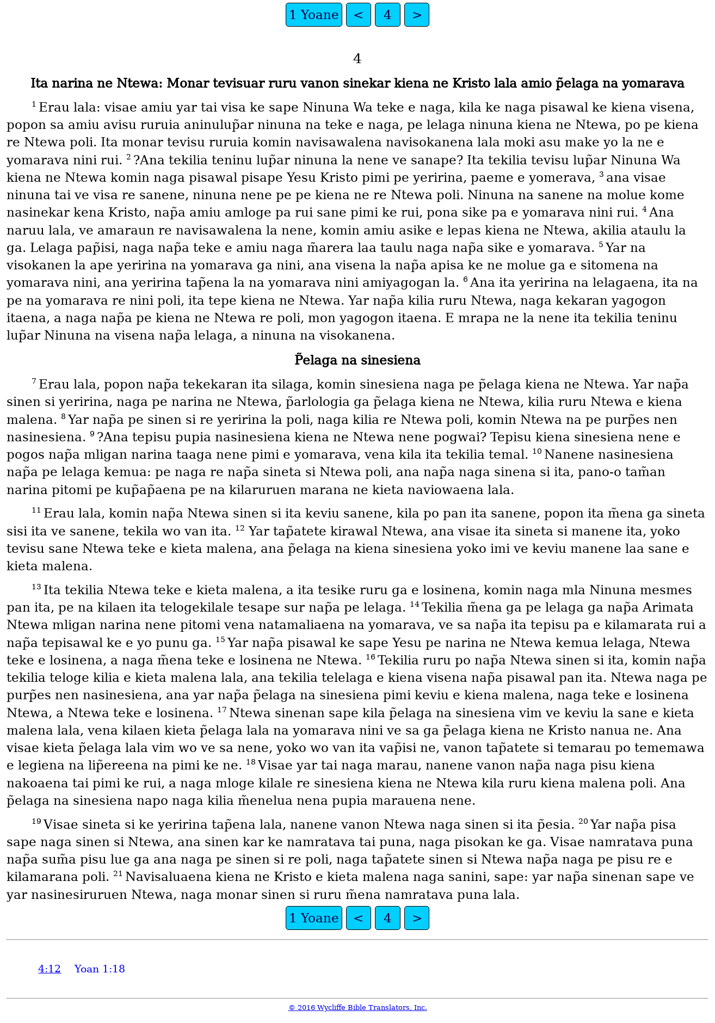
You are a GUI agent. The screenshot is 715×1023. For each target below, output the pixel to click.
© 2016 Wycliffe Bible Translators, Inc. (357, 1007)
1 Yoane (314, 15)
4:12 (49, 969)
